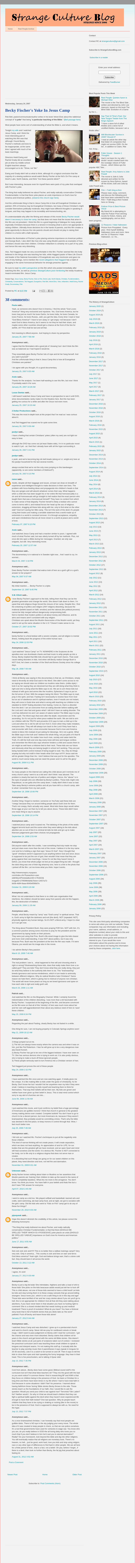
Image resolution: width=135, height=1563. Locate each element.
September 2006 (96, 875)
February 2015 (95, 446)
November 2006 (96, 866)
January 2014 (95, 501)
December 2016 (96, 404)
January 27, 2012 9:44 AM (23, 1318)
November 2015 (96, 429)
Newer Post (12, 1474)
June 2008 (93, 785)
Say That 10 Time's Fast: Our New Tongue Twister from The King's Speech (114, 118)
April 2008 (93, 794)
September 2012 (96, 569)
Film (21, 284)
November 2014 (96, 459)
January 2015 (95, 450)
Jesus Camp (19, 279)
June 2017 (93, 378)
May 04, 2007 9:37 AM (21, 576)
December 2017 (96, 361)
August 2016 (94, 416)
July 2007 (93, 832)
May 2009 (93, 739)
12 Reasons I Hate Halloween (114, 225)
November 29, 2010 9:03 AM (24, 1210)
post (53, 271)
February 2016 (95, 425)
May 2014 (93, 484)
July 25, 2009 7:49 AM (21, 1128)
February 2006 (95, 904)
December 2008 (96, 760)
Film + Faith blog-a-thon (111, 190)
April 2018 (93, 344)
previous (33, 271)
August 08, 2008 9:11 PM (23, 762)
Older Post (77, 1474)
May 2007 (93, 841)
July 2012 (93, 578)
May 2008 (93, 790)
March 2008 (94, 798)
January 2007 (95, 857)
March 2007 (94, 849)
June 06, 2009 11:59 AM (22, 1099)
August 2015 (94, 433)
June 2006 (93, 887)
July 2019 (93, 319)
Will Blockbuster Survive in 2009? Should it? (112, 136)
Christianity (8, 281)
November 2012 (96, 561)
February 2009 (95, 751)
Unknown (16, 1171)
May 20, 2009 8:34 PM (21, 1014)
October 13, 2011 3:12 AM (23, 1263)
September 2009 (96, 722)
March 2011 (94, 645)
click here (116, 948)
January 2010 (95, 705)
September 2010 (96, 671)
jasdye (15, 432)
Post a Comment (16, 1462)
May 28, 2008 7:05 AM (21, 669)
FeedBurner (115, 82)
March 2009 (94, 747)
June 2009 (93, 735)
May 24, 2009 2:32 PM (21, 1070)
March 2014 (94, 493)
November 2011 (96, 612)
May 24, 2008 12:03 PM (22, 642)
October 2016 (95, 412)
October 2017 (95, 370)
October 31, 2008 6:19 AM (23, 887)
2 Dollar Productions (21, 411)
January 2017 (95, 399)
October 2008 (95, 768)
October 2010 (95, 667)
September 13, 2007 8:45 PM (24, 589)
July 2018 (93, 340)
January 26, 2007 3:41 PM (23, 450)
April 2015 (93, 438)
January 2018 (95, 357)
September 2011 (96, 620)
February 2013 (95, 548)
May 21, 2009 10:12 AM (22, 1032)
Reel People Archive (26, 29)
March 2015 (94, 442)
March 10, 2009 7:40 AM (22, 953)
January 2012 (95, 603)
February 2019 (95, 327)
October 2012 (95, 565)
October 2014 (95, 463)
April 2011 (93, 641)
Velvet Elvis (53, 281)
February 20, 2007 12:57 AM (24, 545)
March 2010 (94, 696)
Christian (64, 279)
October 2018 (95, 336)
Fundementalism (73, 279)
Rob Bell (45, 281)
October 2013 (95, 514)
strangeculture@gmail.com (113, 41)
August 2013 (94, 522)
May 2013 (93, 535)
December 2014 (96, 455)
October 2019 (95, 310)
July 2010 (93, 679)
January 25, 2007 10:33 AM (23, 405)
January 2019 (95, 332)
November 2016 (96, 408)
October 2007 (95, 819)
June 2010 (93, 684)
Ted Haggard (28, 281)
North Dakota (56, 279)
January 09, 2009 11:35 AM (23, 905)
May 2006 (93, 891)
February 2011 (95, 650)
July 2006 (93, 883)
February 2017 (95, 395)
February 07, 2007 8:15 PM (23, 524)
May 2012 (93, 586)
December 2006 (96, 862)
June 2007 (93, 836)
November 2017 (96, 365)
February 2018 (95, 353)
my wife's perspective (28, 268)
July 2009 (93, 730)
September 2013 (96, 518)
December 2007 (96, 811)
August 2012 (94, 573)
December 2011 (96, 607)
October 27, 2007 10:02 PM (24, 627)
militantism (65, 281)
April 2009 (93, 743)
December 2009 (96, 709)
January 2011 (95, 654)
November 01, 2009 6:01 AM (24, 1165)
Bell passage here (72, 120)
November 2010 (96, 662)
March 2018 (94, 349)
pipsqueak (16, 1215)
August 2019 (94, 315)
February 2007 (95, 853)
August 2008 (94, 777)
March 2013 (94, 544)
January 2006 (95, 908)
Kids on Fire (38, 279)
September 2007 (96, 824)
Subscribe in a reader (99, 57)
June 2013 (93, 531)
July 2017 (93, 374)
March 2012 (94, 594)
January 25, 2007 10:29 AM (23, 387)
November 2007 (96, 815)
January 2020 (95, 306)
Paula (14, 305)
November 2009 (96, 713)
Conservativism (18, 281)
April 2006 (93, 896)
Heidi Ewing (73, 281)
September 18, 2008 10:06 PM (25, 791)
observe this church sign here (45, 198)
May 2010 (93, 688)
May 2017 (93, 383)
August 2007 (94, 828)
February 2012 (95, 599)
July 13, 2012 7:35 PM (21, 1361)
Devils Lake (47, 279)
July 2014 (93, 476)
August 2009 (94, 726)
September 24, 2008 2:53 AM (24, 836)
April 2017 (93, 387)
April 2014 (93, 489)
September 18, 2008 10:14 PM (25, 815)
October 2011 (95, 616)
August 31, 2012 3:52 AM (23, 1457)
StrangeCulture (44, 271)
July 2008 (93, 781)
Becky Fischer (28, 279)
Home (10, 29)
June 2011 (93, 633)
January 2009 (95, 756)
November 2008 (96, 764)
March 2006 (94, 900)
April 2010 (93, 692)
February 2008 (95, 802)
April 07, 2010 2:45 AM (21, 1189)
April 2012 (93, 590)
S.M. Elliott (17, 595)
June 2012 (93, 582)
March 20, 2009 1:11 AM (22, 988)
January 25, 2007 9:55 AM (23, 371)
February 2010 (95, 701)
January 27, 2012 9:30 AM (23, 1275)
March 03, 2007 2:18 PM (22, 561)
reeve (14, 479)
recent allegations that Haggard (52, 260)
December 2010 (96, 658)
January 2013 (95, 552)
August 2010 (94, 675)
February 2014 (95, 497)
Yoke (59, 281)
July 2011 (93, 628)
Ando (14, 377)
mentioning (60, 271)
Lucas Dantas (18, 392)
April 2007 (93, 845)
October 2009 (95, 718)
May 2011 (93, 637)
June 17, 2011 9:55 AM (22, 1242)
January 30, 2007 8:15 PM (23, 474)
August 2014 (94, 472)
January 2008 (95, 807)
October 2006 (95, 870)
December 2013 (96, 505)
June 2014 (93, 480)
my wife (15, 130)
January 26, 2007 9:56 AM (23, 426)
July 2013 (93, 527)
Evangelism (38, 281)
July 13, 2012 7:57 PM (21, 1411)
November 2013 (96, 510)
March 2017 (94, 391)
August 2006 (94, 879)
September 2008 (96, 773)
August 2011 (94, 624)
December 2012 (96, 556)
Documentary (14, 284)
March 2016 (94, 421)
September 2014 (96, 467)
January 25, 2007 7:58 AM (23, 337)
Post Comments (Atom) (50, 1483)
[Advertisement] (30, 66)
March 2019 (94, 323)
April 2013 (93, 539)
